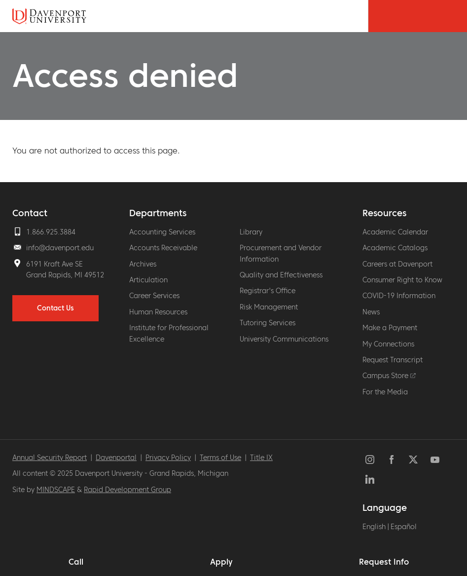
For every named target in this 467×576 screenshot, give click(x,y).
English (374, 526)
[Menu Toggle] (442, 16)
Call (76, 562)
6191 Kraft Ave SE (54, 264)
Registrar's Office (267, 290)
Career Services (154, 295)
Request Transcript (392, 359)
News (371, 311)
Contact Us (55, 308)
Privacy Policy (168, 457)
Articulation (148, 279)
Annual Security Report (49, 457)
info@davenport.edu (60, 247)
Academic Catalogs (395, 247)
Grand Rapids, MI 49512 (65, 274)
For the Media (385, 391)
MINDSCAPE (55, 489)
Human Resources (158, 311)
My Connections (388, 344)
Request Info (384, 562)
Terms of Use (220, 457)
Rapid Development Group (127, 489)
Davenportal (116, 457)
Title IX (261, 457)
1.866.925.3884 (50, 232)
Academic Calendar (395, 232)
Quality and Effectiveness (281, 274)
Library (251, 232)
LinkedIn (369, 479)
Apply (221, 562)
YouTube (435, 459)
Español (404, 526)
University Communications (284, 339)
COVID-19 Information (398, 295)
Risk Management (269, 307)
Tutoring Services (267, 322)
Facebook (391, 459)
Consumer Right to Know (402, 279)
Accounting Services (162, 232)
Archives (142, 264)
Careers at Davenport (397, 264)
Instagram (369, 459)
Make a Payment (389, 327)
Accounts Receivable (163, 247)
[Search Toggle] (393, 16)
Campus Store (389, 375)
